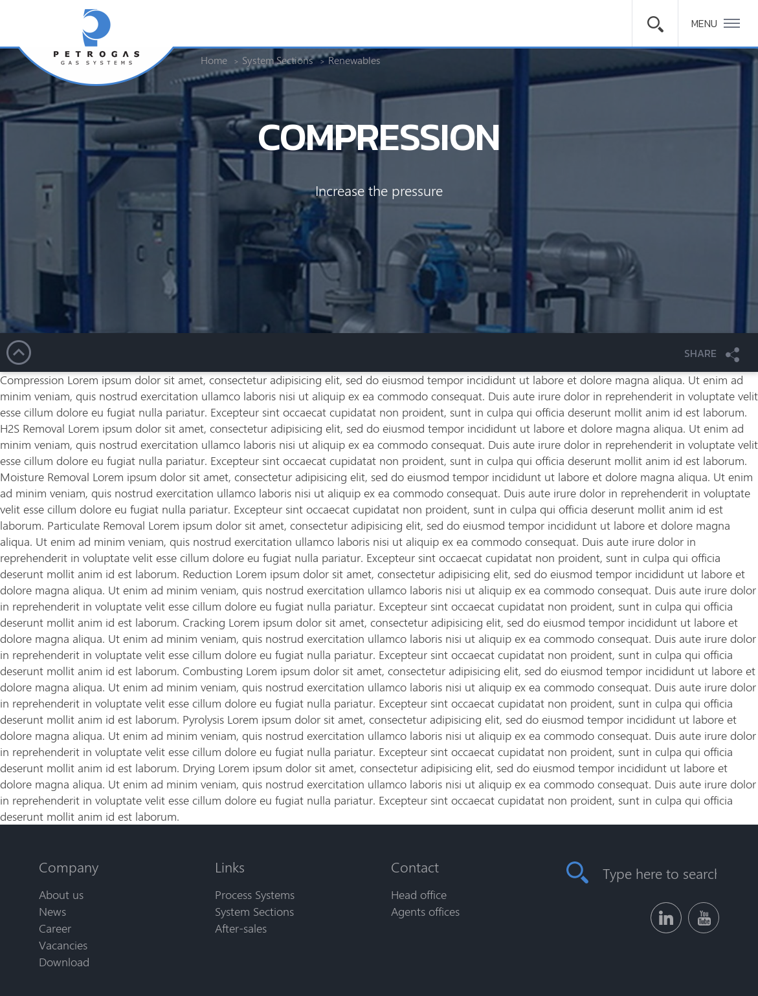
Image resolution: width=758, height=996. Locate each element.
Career (55, 928)
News (52, 911)
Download (64, 961)
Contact (415, 866)
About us (61, 894)
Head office (419, 894)
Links (230, 866)
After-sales (241, 928)
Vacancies (63, 945)
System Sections (254, 911)
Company (68, 866)
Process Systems (255, 894)
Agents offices (425, 911)
